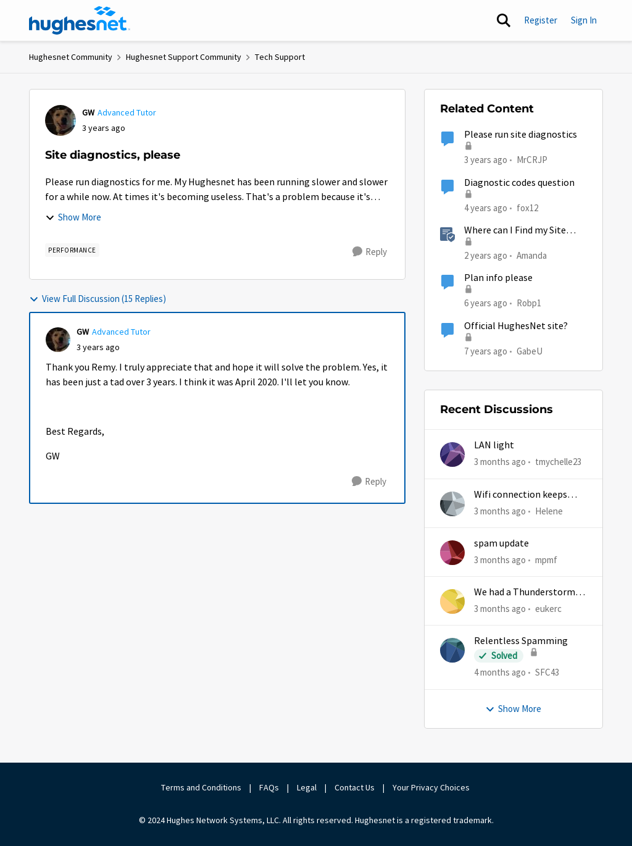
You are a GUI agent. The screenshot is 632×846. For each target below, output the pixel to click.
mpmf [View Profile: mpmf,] (546, 560)
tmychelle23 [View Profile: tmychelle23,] (558, 461)
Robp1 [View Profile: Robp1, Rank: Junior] (529, 303)
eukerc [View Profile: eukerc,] (548, 608)
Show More (73, 217)
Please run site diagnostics (520, 134)
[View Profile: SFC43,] (452, 650)
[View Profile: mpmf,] (452, 552)
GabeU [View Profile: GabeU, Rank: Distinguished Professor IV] (530, 350)
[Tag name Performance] (72, 250)
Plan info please (498, 278)
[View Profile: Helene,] (452, 504)
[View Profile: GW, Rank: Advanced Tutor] (60, 120)
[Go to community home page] (79, 20)
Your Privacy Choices (432, 787)
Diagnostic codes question (519, 183)
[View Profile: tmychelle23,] (452, 454)
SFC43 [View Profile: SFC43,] (547, 672)
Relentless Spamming (521, 641)
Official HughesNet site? (516, 326)
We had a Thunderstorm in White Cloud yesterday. (529, 592)
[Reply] (369, 252)
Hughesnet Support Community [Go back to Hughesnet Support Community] (183, 56)
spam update (501, 543)
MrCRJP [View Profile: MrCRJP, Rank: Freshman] (532, 159)
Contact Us (355, 787)
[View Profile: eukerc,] (452, 601)
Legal (307, 787)
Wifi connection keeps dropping (520, 494)
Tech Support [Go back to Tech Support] (280, 56)
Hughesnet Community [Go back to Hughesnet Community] (70, 56)
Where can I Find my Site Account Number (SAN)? (515, 230)
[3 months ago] (500, 462)
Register (540, 20)
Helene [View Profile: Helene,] (549, 510)
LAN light (494, 445)
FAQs (269, 787)
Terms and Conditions (201, 787)
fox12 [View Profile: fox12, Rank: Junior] (527, 207)
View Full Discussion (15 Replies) (97, 298)
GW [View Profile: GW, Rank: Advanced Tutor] (88, 112)
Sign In (584, 20)
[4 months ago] (500, 673)
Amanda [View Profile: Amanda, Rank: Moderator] (532, 255)
